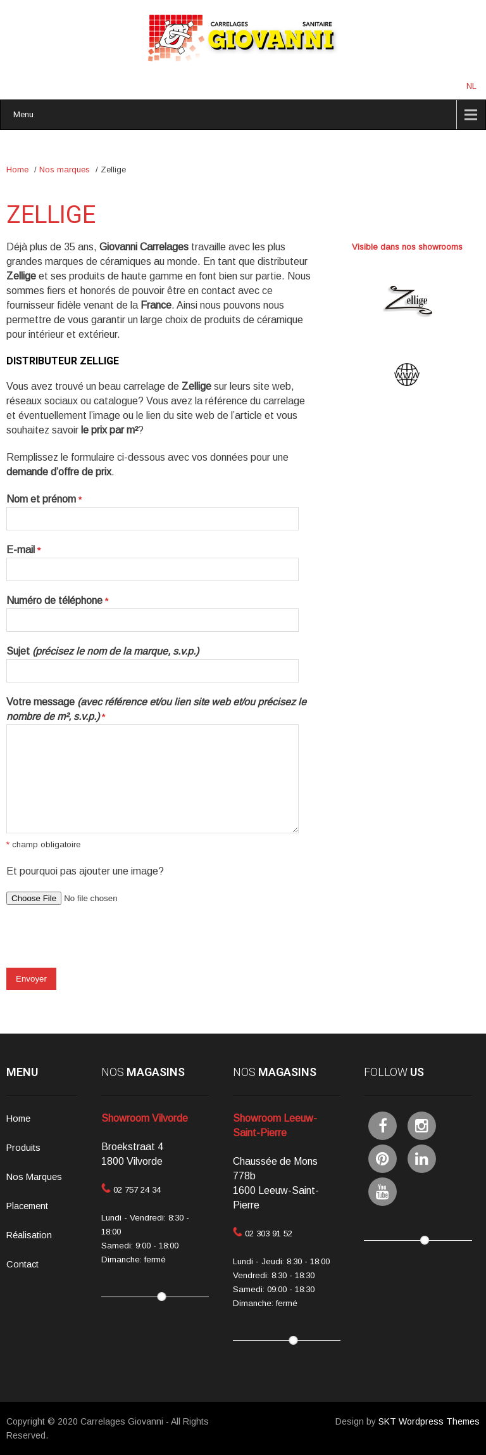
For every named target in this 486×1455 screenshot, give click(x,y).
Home (17, 169)
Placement (27, 1206)
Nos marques (64, 169)
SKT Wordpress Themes (429, 1421)
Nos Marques (34, 1177)
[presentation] (102, 943)
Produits (23, 1148)
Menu (23, 114)
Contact (22, 1264)
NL (471, 86)
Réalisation (29, 1235)
